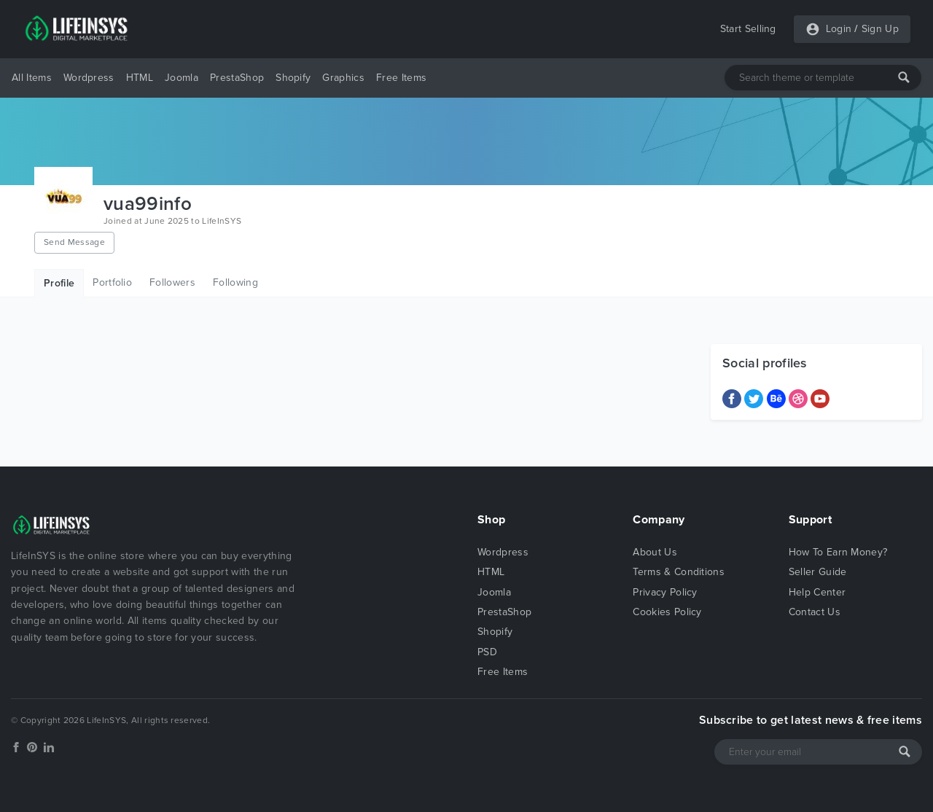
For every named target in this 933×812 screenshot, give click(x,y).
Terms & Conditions (679, 572)
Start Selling (748, 29)
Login (839, 29)
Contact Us (814, 612)
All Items (32, 77)
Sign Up (880, 29)
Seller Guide (818, 572)
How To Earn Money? (838, 552)
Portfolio (112, 282)
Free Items (401, 77)
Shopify (293, 77)
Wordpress (88, 77)
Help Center (817, 592)
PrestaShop (237, 77)
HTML (139, 77)
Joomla (181, 77)
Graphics (343, 77)
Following (235, 282)
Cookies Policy (667, 612)
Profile (59, 283)
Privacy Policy (665, 592)
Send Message (74, 242)
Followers (172, 282)
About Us (655, 552)
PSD (487, 652)
